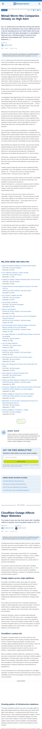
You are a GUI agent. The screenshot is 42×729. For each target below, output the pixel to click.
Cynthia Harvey (16, 274)
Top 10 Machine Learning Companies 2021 (15, 373)
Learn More (34, 55)
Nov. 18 (33, 568)
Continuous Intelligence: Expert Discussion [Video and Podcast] (21, 387)
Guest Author (27, 290)
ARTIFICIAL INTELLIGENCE (11, 290)
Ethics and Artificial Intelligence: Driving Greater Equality (19, 265)
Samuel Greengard (17, 304)
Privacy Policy (18, 466)
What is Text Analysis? (9, 309)
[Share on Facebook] (33, 10)
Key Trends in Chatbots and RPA (12, 295)
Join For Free (21, 461)
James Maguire (16, 268)
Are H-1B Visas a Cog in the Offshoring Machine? (16, 490)
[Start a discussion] (31, 10)
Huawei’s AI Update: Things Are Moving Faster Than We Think (21, 279)
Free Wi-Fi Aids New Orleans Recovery (13, 481)
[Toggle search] (39, 4)
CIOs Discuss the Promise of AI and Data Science (17, 357)
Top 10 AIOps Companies (10, 302)
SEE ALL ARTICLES (21, 421)
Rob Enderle (16, 281)
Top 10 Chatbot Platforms (10, 343)
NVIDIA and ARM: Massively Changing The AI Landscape (19, 380)
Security (4, 10)
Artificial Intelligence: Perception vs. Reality (15, 410)
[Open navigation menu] (3, 4)
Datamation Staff (7, 528)
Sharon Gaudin (6, 45)
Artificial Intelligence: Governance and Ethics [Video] (18, 394)
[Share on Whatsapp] (40, 10)
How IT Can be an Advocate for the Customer (15, 487)
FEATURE (5, 268)
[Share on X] (35, 10)
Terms (12, 466)
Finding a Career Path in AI (10, 350)
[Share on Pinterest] (38, 10)
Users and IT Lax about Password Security (14, 484)
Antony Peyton (20, 528)
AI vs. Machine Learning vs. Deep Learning (15, 272)
